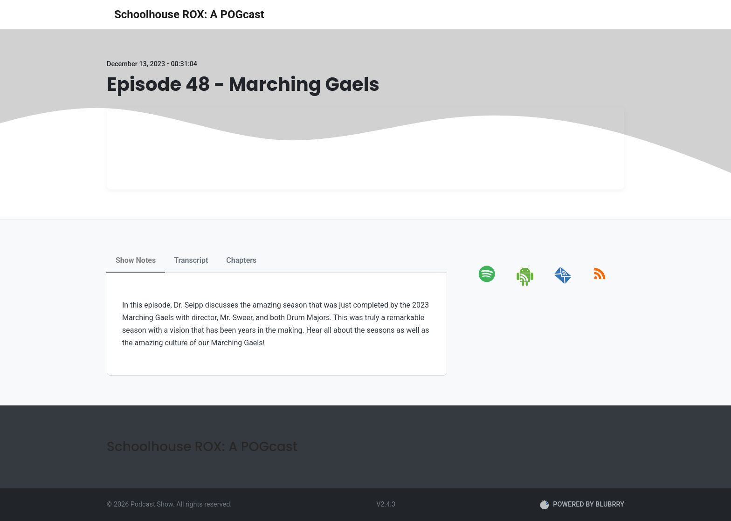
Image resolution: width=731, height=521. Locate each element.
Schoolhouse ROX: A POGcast (189, 14)
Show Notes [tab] (136, 260)
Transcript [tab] (191, 260)
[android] (525, 284)
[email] (562, 284)
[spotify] (488, 284)
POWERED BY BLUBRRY (582, 504)
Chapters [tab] (241, 260)
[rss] (599, 284)
